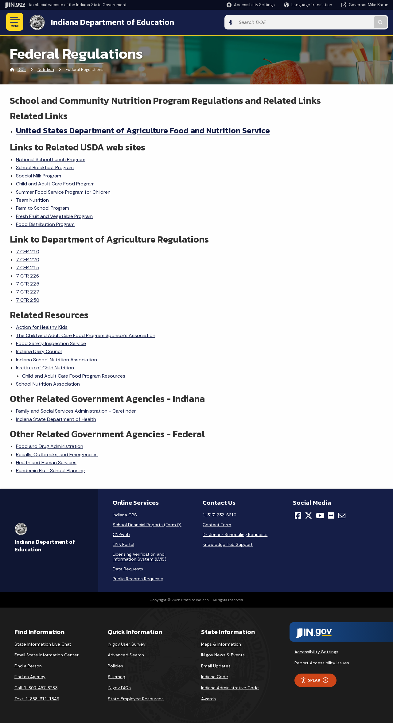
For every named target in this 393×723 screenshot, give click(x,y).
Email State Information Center (46, 654)
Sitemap (116, 676)
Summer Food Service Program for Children (63, 191)
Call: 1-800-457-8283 (35, 687)
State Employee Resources (136, 698)
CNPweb (121, 533)
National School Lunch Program (50, 158)
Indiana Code (214, 676)
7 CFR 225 (27, 283)
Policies (115, 665)
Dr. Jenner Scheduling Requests (235, 533)
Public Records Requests (138, 578)
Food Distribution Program (45, 223)
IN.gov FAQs (119, 687)
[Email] (341, 514)
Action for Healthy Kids (42, 326)
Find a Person (28, 665)
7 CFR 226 (27, 275)
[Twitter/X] (308, 514)
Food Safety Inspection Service (51, 342)
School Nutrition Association (48, 383)
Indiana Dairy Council (39, 351)
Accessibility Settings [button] (316, 651)
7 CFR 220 (27, 258)
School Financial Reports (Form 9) (147, 524)
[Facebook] (298, 514)
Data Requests (128, 568)
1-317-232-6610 (219, 514)
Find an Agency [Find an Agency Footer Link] (29, 676)
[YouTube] (320, 514)
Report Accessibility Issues (321, 662)
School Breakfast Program (45, 167)
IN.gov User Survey (127, 643)
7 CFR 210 (27, 250)
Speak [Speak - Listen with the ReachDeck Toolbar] (314, 679)
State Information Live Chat (42, 643)
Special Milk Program (38, 175)
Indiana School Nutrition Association (56, 359)
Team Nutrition (32, 199)
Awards (208, 698)
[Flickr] (331, 514)
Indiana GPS (125, 514)
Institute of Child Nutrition (45, 367)
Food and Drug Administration (49, 445)
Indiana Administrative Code (230, 687)
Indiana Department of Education (111, 22)
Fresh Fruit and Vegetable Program (54, 215)
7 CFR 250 (27, 299)
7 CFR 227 (27, 291)
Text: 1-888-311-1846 (36, 698)
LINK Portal (123, 543)
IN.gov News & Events (223, 654)
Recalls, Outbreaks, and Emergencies (57, 453)
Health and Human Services (46, 461)
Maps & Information (221, 643)
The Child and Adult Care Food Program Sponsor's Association (85, 334)
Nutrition (45, 69)
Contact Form (217, 524)
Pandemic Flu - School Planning (50, 470)
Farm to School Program (42, 207)
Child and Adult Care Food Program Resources (73, 375)
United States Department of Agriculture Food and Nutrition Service (143, 129)
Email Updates (216, 665)
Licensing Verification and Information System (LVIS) (139, 555)
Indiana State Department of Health (56, 418)
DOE (22, 69)
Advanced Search (126, 654)
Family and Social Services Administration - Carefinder (76, 410)
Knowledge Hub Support (228, 543)
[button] (251, 5)
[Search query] (344, 22)
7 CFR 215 (27, 267)
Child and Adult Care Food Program (55, 183)
